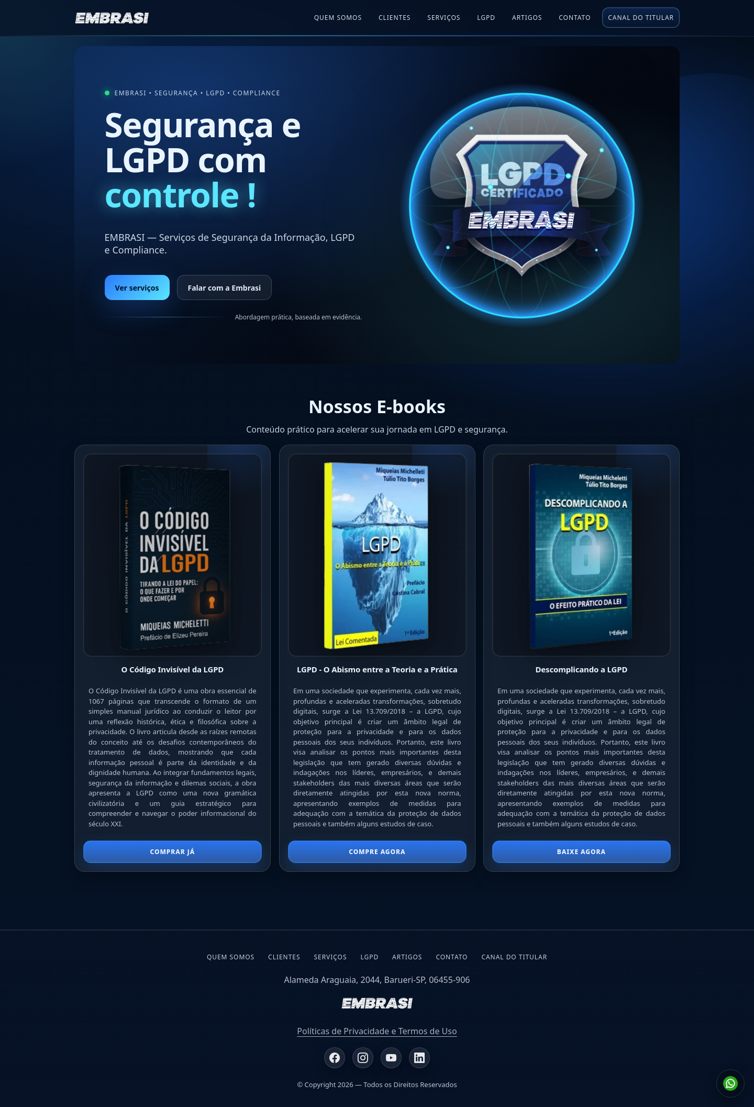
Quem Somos (338, 17)
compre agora (377, 851)
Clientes (395, 17)
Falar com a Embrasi (224, 288)
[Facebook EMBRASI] (334, 1057)
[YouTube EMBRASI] (391, 1057)
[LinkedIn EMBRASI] (419, 1057)
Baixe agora (581, 851)
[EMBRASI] (111, 17)
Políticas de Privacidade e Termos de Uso (377, 1031)
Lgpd (486, 17)
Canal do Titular (641, 17)
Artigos (527, 17)
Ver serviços (137, 288)
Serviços (443, 17)
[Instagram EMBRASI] (362, 1057)
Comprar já (172, 851)
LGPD (369, 957)
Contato (575, 17)
